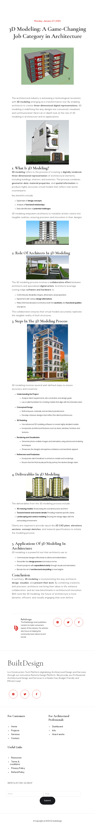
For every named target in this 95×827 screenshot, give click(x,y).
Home (14, 727)
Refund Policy (17, 772)
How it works (58, 734)
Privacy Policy (18, 768)
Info (54, 731)
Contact (15, 738)
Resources (16, 758)
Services (15, 734)
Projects (15, 731)
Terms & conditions (15, 763)
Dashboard (57, 727)
